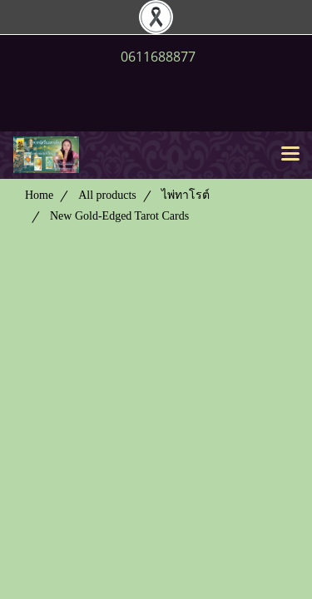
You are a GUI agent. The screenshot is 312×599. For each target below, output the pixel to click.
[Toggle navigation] (290, 154)
